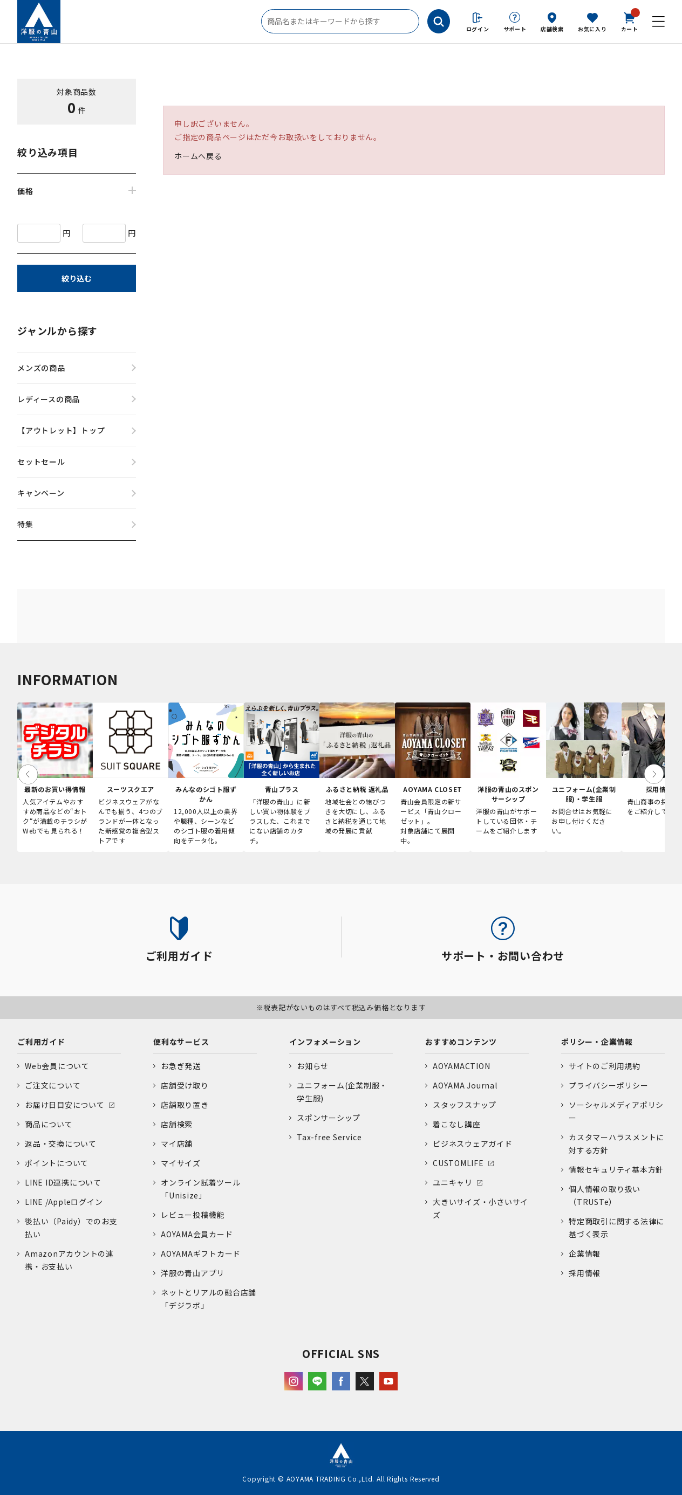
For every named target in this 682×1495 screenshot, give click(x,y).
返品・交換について (61, 1143)
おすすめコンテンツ (461, 1041)
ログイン (477, 29)
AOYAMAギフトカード (201, 1253)
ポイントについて (56, 1163)
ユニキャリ (453, 1182)
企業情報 (585, 1253)
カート (629, 21)
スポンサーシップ (328, 1117)
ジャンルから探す (57, 330)
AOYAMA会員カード (197, 1234)
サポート (515, 29)
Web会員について (57, 1065)
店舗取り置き (185, 1104)
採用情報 (585, 1272)
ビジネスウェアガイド (473, 1143)
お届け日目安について (65, 1104)
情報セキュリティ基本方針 (616, 1169)
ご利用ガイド (41, 1041)
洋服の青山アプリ (192, 1272)
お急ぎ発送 (181, 1065)
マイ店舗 (177, 1143)
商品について (49, 1124)
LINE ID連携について (63, 1182)
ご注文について (52, 1085)
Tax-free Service (329, 1137)
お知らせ (313, 1065)
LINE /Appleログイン (64, 1201)
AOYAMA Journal (465, 1085)
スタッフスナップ (464, 1104)
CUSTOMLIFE (458, 1163)
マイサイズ (181, 1163)
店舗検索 (552, 29)
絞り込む (77, 278)
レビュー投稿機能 (192, 1214)
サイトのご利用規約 (604, 1065)
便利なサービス (181, 1041)
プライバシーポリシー (609, 1085)
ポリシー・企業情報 (597, 1041)
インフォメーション (325, 1041)
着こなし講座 (457, 1124)
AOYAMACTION (461, 1065)
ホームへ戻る (198, 155)
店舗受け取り (185, 1085)
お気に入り (592, 29)
